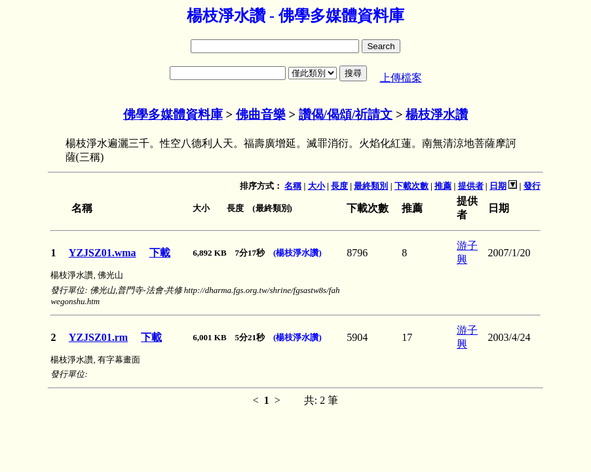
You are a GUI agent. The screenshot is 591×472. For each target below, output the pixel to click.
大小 (316, 186)
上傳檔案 (401, 77)
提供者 (471, 186)
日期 (497, 186)
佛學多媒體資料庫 (173, 114)
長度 (339, 186)
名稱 (292, 186)
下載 (159, 252)
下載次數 (411, 186)
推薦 (442, 186)
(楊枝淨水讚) (297, 253)
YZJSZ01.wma (102, 252)
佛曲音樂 (261, 114)
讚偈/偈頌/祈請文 (345, 114)
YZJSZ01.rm (98, 337)
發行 (532, 186)
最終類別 (371, 186)
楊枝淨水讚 (437, 114)
